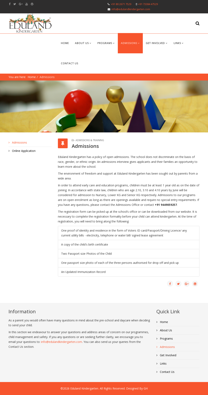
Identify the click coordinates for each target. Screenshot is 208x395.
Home (65, 43)
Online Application (23, 151)
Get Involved (155, 43)
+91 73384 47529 (148, 4)
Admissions (129, 43)
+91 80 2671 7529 (121, 4)
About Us (82, 43)
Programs (105, 43)
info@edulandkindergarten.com (131, 9)
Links (177, 43)
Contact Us (69, 63)
